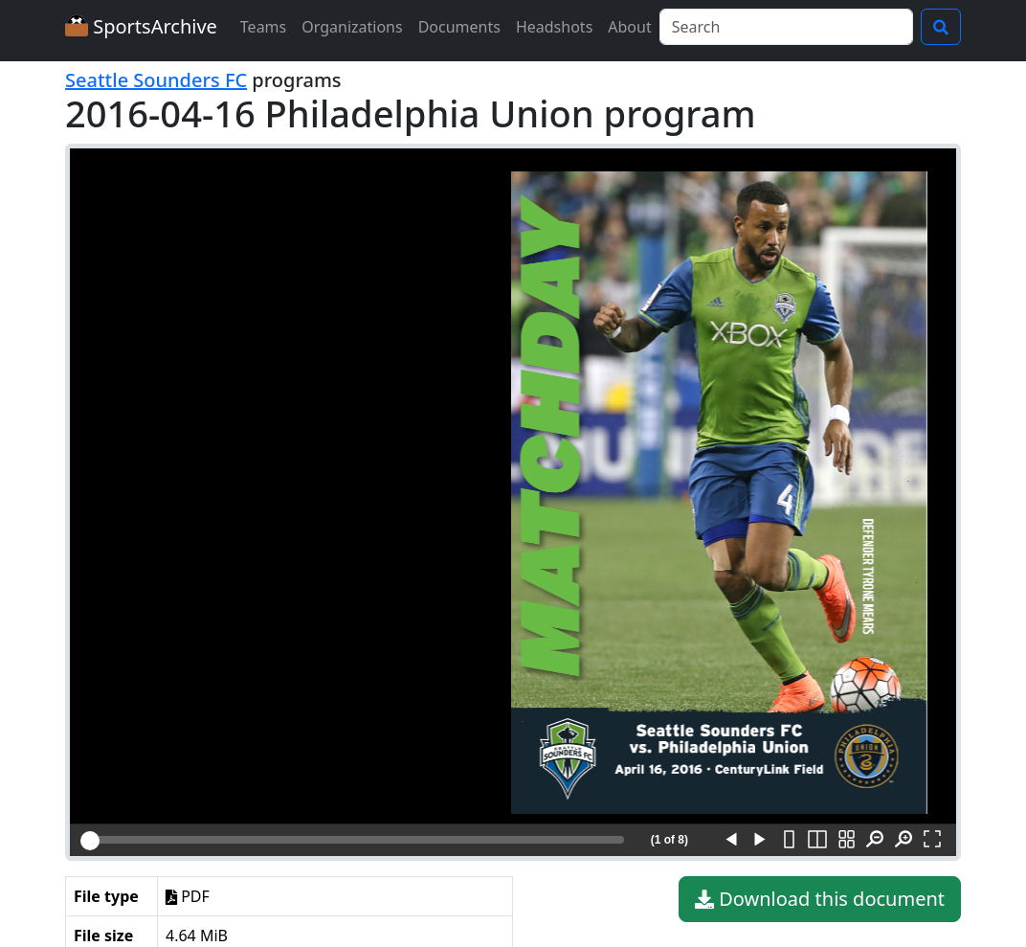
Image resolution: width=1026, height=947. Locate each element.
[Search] (786, 27)
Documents (459, 26)
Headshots (554, 26)
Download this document (820, 899)
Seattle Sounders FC (156, 80)
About (629, 26)
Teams (263, 26)
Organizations (351, 26)
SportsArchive (141, 26)
